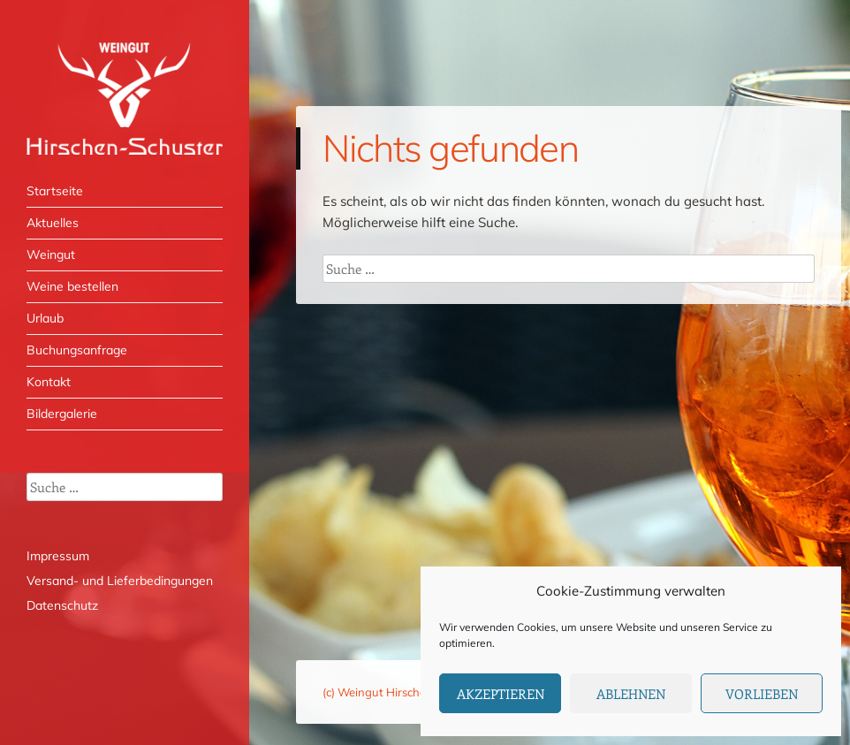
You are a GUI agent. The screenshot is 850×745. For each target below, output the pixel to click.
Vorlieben (761, 694)
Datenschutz (62, 605)
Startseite (55, 191)
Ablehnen (630, 694)
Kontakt (49, 382)
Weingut (51, 254)
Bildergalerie (62, 414)
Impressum (58, 556)
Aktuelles (53, 223)
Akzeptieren (500, 694)
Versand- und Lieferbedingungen (120, 581)
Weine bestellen (72, 286)
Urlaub (45, 318)
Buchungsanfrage (77, 350)
